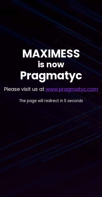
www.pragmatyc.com (72, 89)
